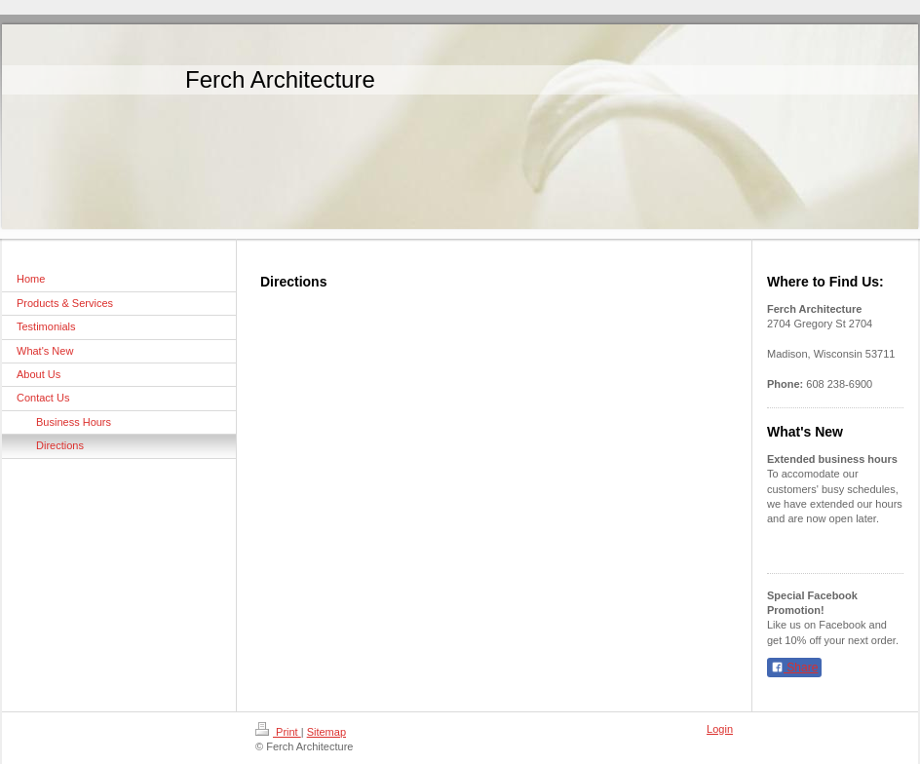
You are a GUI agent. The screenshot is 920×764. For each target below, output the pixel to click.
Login (720, 729)
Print (278, 732)
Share (794, 667)
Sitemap (326, 732)
